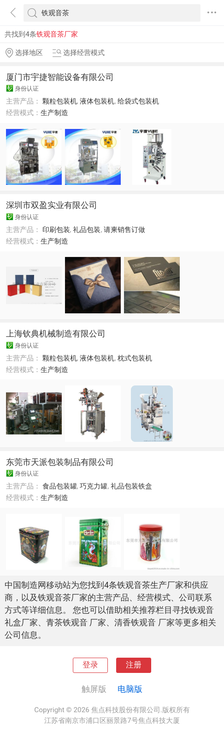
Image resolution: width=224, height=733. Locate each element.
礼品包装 (86, 230)
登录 (90, 664)
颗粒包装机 (59, 101)
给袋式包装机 (138, 101)
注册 (133, 664)
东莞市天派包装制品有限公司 (60, 462)
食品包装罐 (59, 486)
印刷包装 (56, 230)
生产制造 (54, 113)
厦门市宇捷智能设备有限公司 (60, 77)
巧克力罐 (93, 486)
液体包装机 (97, 101)
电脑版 (130, 689)
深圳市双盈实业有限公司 (51, 205)
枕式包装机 (135, 358)
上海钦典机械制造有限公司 (56, 333)
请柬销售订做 (124, 230)
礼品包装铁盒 (131, 486)
